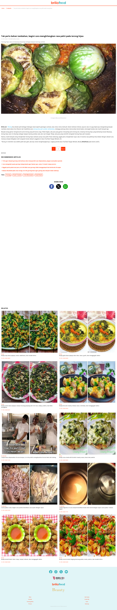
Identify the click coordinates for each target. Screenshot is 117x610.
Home (3, 8)
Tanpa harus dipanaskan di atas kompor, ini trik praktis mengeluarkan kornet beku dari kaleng (28, 457)
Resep (2, 354)
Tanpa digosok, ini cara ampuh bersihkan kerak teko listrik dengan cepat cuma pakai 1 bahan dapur (86, 508)
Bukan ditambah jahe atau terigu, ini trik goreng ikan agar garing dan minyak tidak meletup (30, 170)
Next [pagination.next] (63, 149)
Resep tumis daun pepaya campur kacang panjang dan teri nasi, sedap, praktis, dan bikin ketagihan (26, 406)
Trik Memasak (28, 175)
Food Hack (38, 175)
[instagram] (56, 571)
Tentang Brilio (30, 601)
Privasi (30, 604)
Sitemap (87, 604)
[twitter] (61, 571)
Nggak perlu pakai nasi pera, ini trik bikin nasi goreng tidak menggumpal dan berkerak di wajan (31, 167)
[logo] (58, 581)
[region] (58, 22)
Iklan (30, 597)
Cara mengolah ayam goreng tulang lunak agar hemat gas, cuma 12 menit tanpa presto (29, 164)
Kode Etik (87, 599)
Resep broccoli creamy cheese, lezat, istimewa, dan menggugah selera (79, 405)
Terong (10, 127)
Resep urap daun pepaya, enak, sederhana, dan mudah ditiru (18, 355)
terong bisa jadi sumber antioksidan (44, 129)
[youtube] (66, 571)
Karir (87, 601)
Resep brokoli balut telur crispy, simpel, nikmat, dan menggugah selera (21, 559)
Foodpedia (8, 8)
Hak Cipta (87, 597)
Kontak (30, 599)
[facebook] (50, 571)
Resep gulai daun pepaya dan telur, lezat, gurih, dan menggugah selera (79, 355)
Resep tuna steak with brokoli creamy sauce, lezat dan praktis (77, 457)
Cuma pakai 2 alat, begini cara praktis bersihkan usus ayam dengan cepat (22, 507)
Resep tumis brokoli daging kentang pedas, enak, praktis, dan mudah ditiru (80, 559)
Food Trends (17, 175)
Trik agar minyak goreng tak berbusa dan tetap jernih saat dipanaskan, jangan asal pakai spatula (32, 161)
